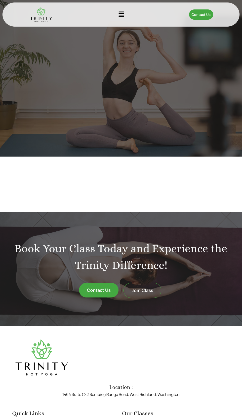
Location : (121, 387)
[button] (121, 14)
